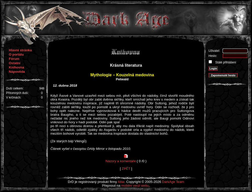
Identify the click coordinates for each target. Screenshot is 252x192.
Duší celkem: (14, 88)
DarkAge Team (173, 182)
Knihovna (16, 67)
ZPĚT (126, 169)
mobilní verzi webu (135, 185)
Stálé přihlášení (225, 62)
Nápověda (17, 72)
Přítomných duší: (17, 93)
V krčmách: (13, 97)
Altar (121, 182)
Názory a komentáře (121, 161)
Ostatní (14, 63)
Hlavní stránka (20, 50)
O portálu (16, 54)
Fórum (14, 59)
